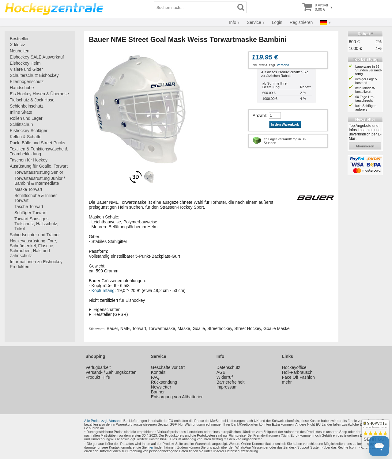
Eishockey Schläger (28, 130)
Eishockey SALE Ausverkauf (37, 57)
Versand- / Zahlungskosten (111, 372)
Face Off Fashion (298, 377)
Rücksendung (164, 382)
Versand (283, 65)
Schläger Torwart (30, 212)
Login (277, 22)
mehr (287, 382)
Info (232, 22)
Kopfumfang (103, 290)
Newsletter (161, 387)
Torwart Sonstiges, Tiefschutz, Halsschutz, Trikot (36, 223)
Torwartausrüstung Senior (38, 172)
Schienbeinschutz (26, 106)
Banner (158, 391)
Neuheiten (19, 50)
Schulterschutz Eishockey (34, 75)
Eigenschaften (107, 309)
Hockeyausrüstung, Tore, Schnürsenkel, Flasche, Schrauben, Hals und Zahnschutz (33, 248)
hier (150, 447)
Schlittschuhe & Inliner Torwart (35, 198)
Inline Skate (21, 112)
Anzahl (259, 115)
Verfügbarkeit (98, 367)
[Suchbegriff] (195, 7)
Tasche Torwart (28, 206)
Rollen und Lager (26, 118)
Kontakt (158, 372)
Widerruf (225, 377)
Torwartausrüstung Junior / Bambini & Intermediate (39, 181)
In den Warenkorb (285, 124)
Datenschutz (228, 367)
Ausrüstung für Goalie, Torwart (39, 166)
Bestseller (19, 38)
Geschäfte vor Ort (168, 367)
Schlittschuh (21, 124)
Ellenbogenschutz (27, 81)
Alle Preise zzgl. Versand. (103, 421)
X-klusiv (17, 44)
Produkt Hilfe (97, 377)
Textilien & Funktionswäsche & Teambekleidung (39, 151)
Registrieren (301, 22)
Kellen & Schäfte (26, 136)
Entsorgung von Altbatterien (177, 396)
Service (254, 22)
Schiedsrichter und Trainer (35, 234)
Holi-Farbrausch (297, 372)
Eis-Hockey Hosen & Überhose (39, 93)
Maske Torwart (28, 189)
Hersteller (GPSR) (110, 314)
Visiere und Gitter (26, 69)
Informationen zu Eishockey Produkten (36, 264)
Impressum (227, 387)
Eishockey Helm (25, 63)
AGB (221, 372)
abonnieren (365, 146)
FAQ (155, 377)
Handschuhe (22, 87)
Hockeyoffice (294, 367)
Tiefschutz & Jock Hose (32, 99)
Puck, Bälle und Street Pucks (37, 142)
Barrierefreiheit (231, 382)
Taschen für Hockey (28, 159)
